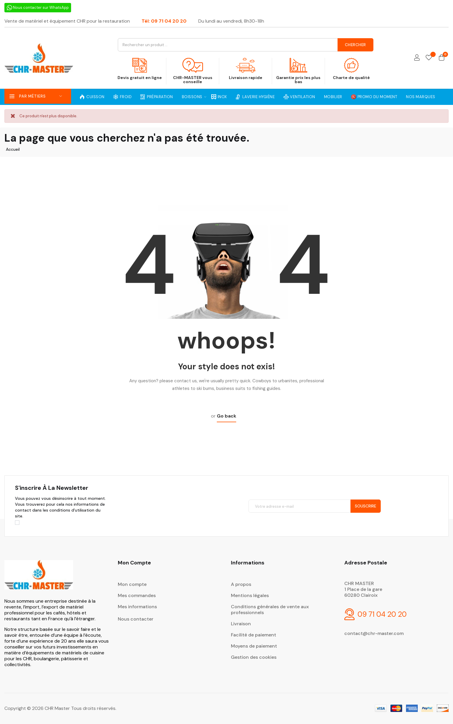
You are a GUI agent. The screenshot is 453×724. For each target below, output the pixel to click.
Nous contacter (135, 619)
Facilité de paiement (253, 635)
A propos (241, 584)
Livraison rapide (245, 69)
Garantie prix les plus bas (298, 71)
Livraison (241, 624)
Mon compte (132, 584)
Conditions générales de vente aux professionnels (270, 610)
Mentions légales (250, 595)
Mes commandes (137, 595)
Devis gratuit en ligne (139, 69)
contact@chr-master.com (374, 633)
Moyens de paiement (254, 646)
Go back (226, 416)
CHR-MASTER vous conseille (192, 71)
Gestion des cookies (253, 657)
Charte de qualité (351, 69)
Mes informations (137, 607)
